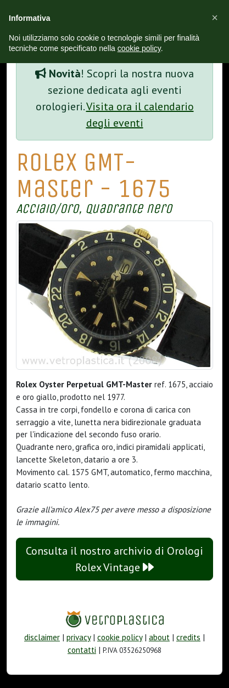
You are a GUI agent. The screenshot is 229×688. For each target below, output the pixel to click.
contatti (82, 650)
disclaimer (42, 637)
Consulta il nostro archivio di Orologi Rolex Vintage (114, 559)
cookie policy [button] (139, 48)
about (159, 637)
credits (188, 637)
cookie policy (119, 637)
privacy (78, 637)
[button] (215, 17)
